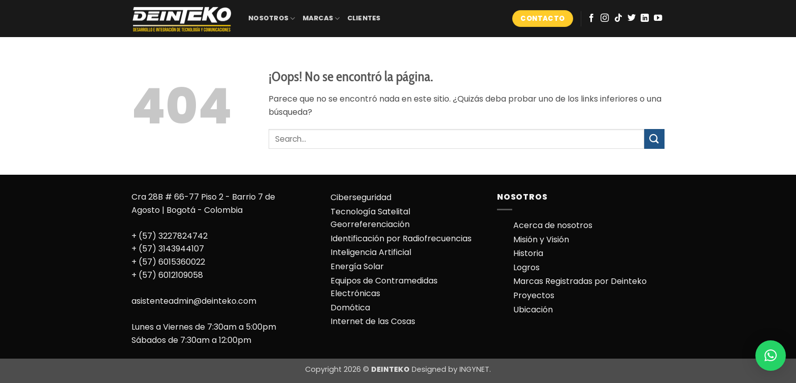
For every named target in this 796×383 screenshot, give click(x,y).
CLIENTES (364, 18)
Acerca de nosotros (552, 225)
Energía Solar (357, 266)
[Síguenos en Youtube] (658, 18)
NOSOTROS (271, 18)
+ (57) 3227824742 (169, 236)
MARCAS (321, 18)
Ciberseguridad (360, 197)
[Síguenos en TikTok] (618, 18)
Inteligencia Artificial (370, 252)
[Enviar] (654, 139)
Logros (526, 267)
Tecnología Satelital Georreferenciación (370, 218)
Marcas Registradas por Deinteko (580, 281)
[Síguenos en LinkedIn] (645, 18)
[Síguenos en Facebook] (591, 18)
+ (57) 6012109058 (167, 275)
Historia (528, 253)
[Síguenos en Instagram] (605, 18)
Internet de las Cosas (372, 321)
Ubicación (533, 309)
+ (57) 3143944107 (167, 248)
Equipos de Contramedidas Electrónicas (384, 287)
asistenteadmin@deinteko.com (193, 301)
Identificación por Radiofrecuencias (401, 238)
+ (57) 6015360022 (168, 262)
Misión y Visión (541, 239)
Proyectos (533, 295)
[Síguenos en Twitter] (631, 18)
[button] (770, 355)
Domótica (350, 307)
